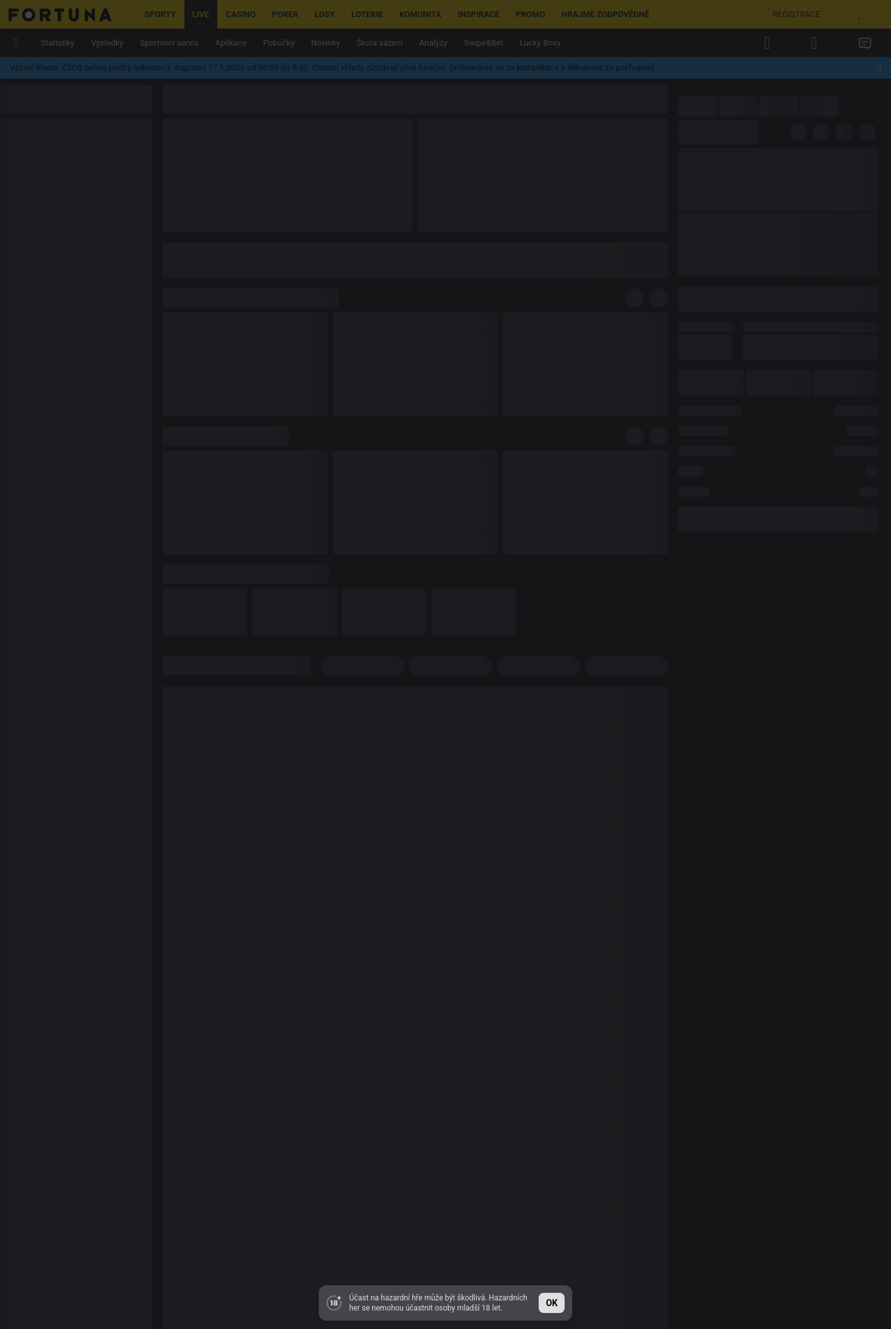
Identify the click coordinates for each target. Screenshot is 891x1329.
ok (552, 1301)
